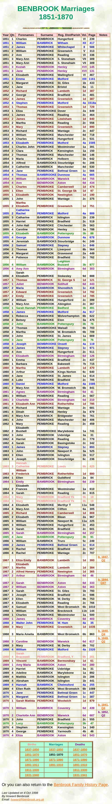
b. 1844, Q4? (103, 581)
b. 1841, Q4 (103, 706)
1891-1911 (32, 764)
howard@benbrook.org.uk (27, 799)
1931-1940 (32, 775)
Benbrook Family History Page (81, 784)
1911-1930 (32, 770)
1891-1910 (56, 764)
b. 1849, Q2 (103, 639)
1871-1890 (32, 759)
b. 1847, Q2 (103, 558)
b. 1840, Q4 (103, 632)
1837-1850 (32, 749)
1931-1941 (80, 775)
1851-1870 (32, 754)
